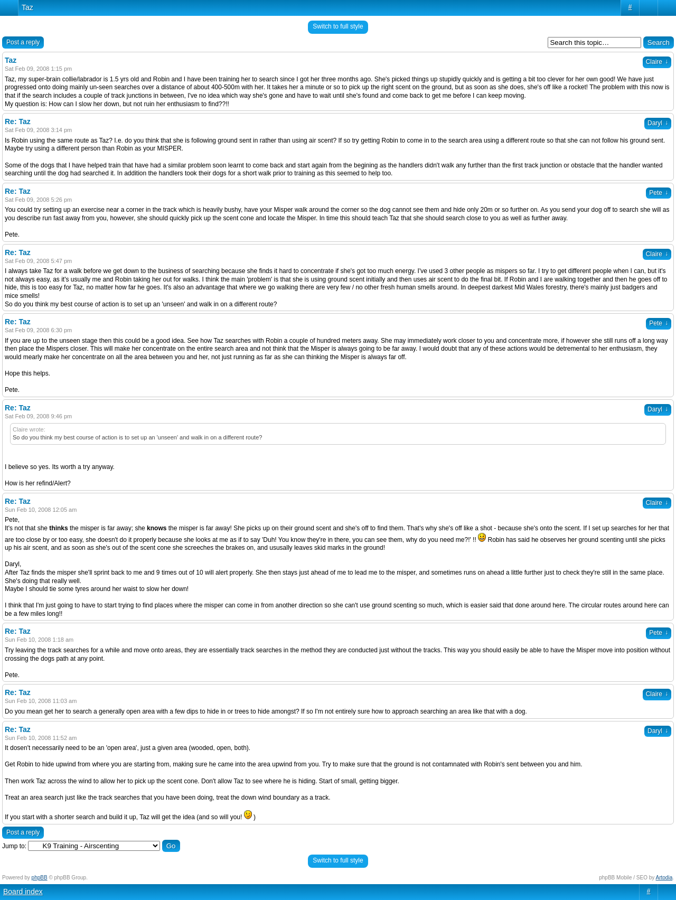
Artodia (664, 877)
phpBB (40, 877)
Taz (27, 7)
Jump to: (14, 846)
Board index (23, 891)
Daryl (657, 123)
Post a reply (23, 42)
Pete (658, 192)
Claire (657, 61)
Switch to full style (338, 26)
